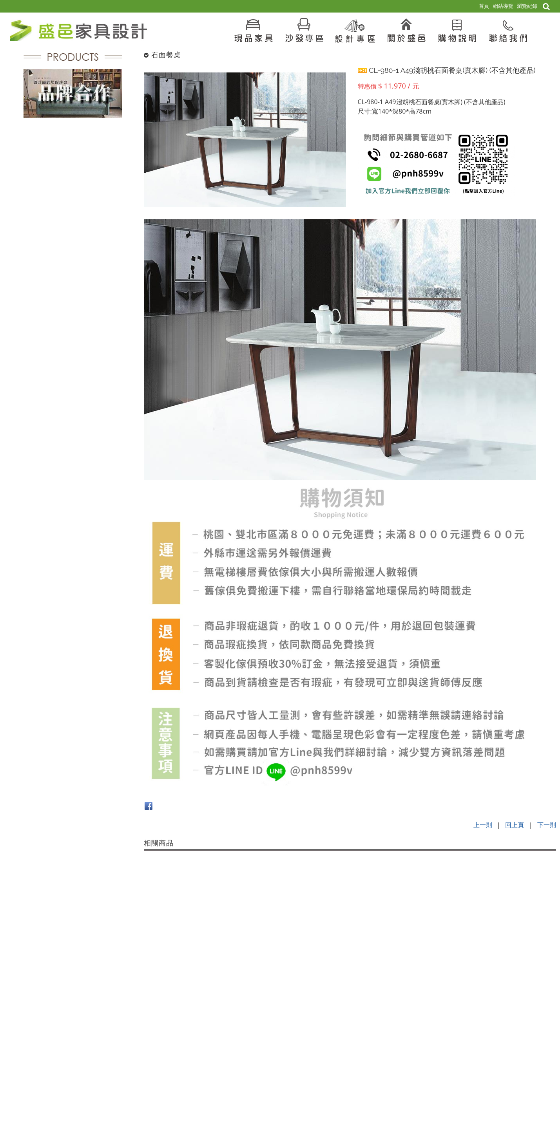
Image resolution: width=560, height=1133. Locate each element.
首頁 (489, 1019)
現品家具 (509, 1019)
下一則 (546, 824)
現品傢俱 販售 (540, 1019)
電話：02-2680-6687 (122, 1077)
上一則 (482, 824)
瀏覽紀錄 (527, 5)
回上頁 (514, 824)
